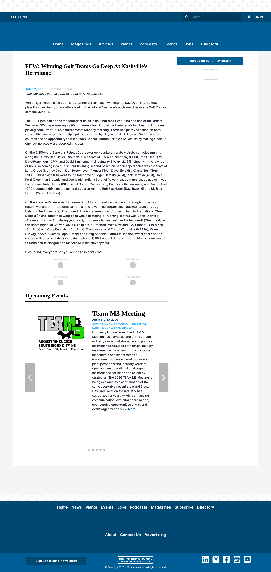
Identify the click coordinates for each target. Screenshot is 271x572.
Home (58, 44)
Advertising (155, 549)
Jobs (189, 44)
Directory (209, 44)
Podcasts (148, 44)
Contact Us (130, 549)
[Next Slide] (163, 377)
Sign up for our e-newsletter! (210, 61)
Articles (106, 44)
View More (127, 409)
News (77, 478)
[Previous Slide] (30, 377)
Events (170, 44)
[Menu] (6, 17)
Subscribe (184, 478)
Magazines (81, 44)
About (110, 549)
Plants (126, 44)
